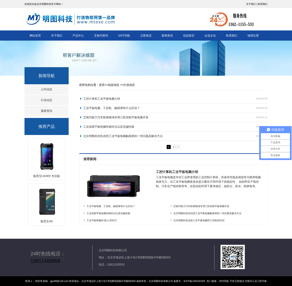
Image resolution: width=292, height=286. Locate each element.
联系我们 (231, 35)
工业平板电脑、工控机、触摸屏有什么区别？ (111, 108)
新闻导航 (46, 75)
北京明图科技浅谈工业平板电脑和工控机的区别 (198, 220)
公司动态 (46, 89)
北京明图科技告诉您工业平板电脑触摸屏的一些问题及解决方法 (123, 136)
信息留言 (188, 35)
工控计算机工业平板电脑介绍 (101, 98)
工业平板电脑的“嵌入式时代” (101, 220)
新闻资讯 (167, 35)
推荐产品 (46, 126)
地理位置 (253, 35)
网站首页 (35, 35)
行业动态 (46, 100)
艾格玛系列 (101, 35)
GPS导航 (124, 35)
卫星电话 (145, 35)
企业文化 (210, 35)
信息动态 (113, 84)
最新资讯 (46, 110)
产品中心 (78, 35)
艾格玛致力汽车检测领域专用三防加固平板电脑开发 (115, 117)
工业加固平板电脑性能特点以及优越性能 (108, 126)
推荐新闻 (90, 159)
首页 (102, 84)
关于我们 (56, 35)
